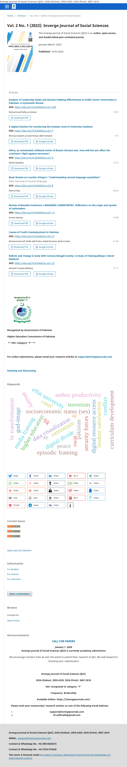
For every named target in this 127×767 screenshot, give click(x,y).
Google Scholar (45, 141)
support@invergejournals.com (95, 356)
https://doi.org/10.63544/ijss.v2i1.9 (34, 157)
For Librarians (14, 579)
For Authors (13, 574)
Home (10, 15)
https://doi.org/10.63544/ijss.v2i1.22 (35, 263)
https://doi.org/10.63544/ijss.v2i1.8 (34, 185)
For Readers (13, 569)
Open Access (13, 620)
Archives (21, 15)
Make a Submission (20, 593)
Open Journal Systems (19, 550)
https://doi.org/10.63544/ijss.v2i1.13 (35, 212)
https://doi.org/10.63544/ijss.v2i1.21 (35, 236)
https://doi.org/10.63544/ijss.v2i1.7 (34, 130)
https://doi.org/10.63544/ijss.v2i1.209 (35, 107)
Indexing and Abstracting (21, 370)
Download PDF (20, 117)
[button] (16, 476)
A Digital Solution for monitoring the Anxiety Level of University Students (51, 126)
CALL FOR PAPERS (63, 641)
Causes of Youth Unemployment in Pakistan (34, 232)
